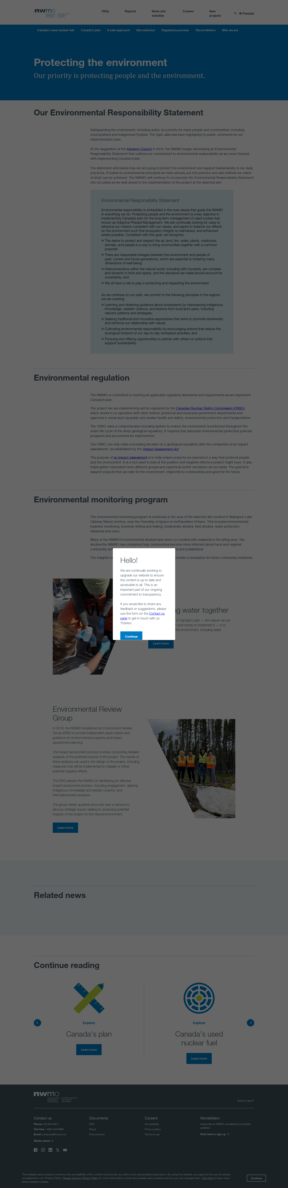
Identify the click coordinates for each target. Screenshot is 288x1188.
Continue (116, 617)
